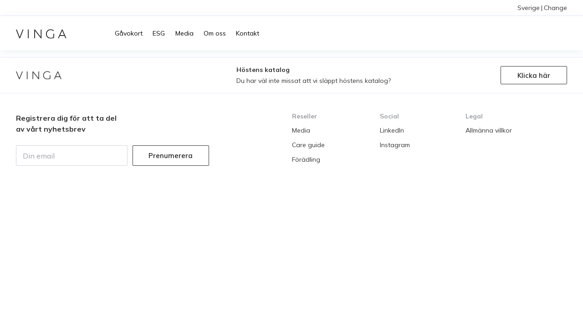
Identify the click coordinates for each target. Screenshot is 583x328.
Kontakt (247, 33)
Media (184, 33)
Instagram (395, 145)
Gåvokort (129, 33)
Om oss (215, 33)
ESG (159, 33)
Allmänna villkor (488, 130)
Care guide (308, 145)
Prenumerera (170, 155)
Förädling (306, 159)
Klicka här (533, 75)
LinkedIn (392, 130)
